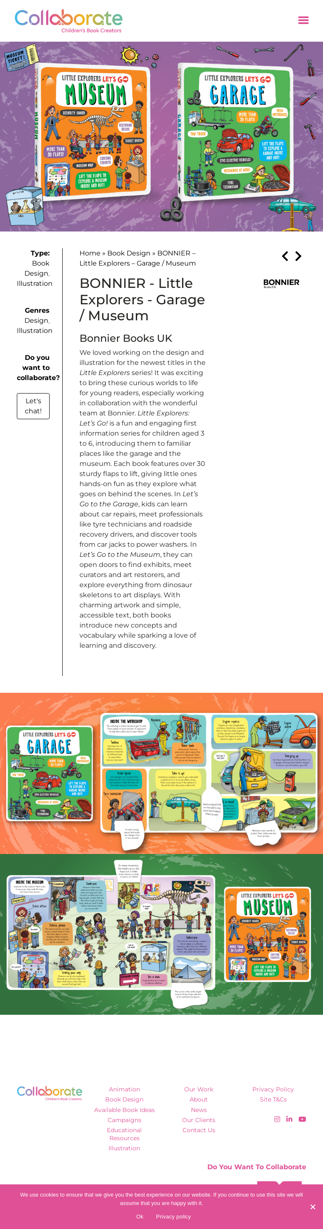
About (199, 1099)
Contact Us (199, 1130)
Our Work (198, 1089)
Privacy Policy (273, 1089)
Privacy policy (173, 1216)
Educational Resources (124, 1134)
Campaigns (124, 1120)
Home (90, 253)
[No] (312, 1206)
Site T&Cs (273, 1099)
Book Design (129, 253)
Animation (124, 1089)
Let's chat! (33, 406)
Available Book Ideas (124, 1110)
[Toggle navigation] (303, 20)
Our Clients (198, 1120)
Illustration (35, 283)
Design (36, 321)
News (199, 1110)
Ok (139, 1216)
